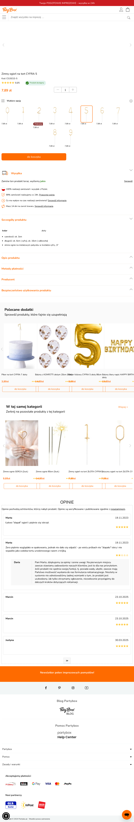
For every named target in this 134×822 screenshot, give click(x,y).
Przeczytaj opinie (47, 194)
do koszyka (34, 157)
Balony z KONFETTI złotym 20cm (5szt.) (53, 374)
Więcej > (123, 407)
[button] (6, 816)
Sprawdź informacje (57, 200)
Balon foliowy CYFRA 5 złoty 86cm (85, 374)
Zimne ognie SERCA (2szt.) (15, 471)
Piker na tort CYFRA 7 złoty (14, 374)
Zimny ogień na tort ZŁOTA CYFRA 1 (86, 471)
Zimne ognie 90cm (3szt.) (47, 471)
